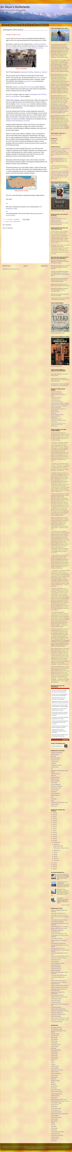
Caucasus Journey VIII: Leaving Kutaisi (62, 882)
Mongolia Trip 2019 (55, 777)
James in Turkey (54, 1071)
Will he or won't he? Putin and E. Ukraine (60, 1018)
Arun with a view (54, 1035)
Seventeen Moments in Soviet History (59, 1113)
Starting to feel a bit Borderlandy (58, 1009)
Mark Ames (53, 1078)
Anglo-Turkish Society (64, 285)
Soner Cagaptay (54, 1115)
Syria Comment (54, 1119)
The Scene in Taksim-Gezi (57, 1012)
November (56, 842)
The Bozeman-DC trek (56, 968)
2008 (54, 868)
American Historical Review (57, 393)
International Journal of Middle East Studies (60, 404)
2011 (54, 862)
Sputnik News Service (56, 1117)
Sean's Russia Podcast (56, 1111)
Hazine (52, 1060)
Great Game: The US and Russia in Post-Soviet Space (59, 990)
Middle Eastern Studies (55, 220)
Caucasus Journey (55, 759)
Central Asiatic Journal (55, 400)
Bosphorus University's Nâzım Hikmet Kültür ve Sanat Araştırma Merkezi (60, 274)
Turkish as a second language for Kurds (60, 956)
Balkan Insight (54, 1037)
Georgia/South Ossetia (56, 765)
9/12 (52, 978)
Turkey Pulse (54, 1129)
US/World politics (55, 804)
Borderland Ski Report (56, 966)
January (56, 860)
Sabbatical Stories (55, 795)
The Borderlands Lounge (56, 1029)
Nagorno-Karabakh (55, 780)
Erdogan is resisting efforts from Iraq (23, 87)
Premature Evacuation (56, 1002)
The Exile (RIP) (54, 1053)
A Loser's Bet (60, 898)
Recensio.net (53, 413)
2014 (54, 836)
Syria (7, 221)
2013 (54, 838)
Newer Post (6, 266)
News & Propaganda (55, 784)
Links (22, 25)
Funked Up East (54, 1057)
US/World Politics (16, 221)
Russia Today (54, 1106)
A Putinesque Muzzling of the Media (59, 920)
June (55, 852)
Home (4, 25)
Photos (34, 25)
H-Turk (52, 1062)
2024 (54, 816)
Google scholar (54, 143)
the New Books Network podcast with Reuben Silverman (60, 267)
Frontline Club (54, 1055)
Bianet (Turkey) (54, 1041)
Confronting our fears (56, 959)
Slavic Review (54, 421)
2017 (54, 830)
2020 (54, 824)
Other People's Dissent (56, 998)
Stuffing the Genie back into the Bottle (59, 1010)
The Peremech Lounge (56, 1102)
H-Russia (53, 1064)
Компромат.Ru (54, 1077)
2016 (54, 832)
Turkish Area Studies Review (57, 424)
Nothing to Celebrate (55, 970)
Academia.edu (54, 140)
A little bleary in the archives (57, 930)
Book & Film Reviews (56, 758)
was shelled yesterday (38, 44)
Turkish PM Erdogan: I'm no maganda (59, 926)
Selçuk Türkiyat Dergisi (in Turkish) (58, 420)
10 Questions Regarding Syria (58, 977)
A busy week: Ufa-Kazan (56, 938)
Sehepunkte (53, 418)
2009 (54, 866)
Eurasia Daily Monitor (56, 1050)
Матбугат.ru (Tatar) (55, 1080)
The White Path (54, 1139)
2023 (54, 818)
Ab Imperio (53, 391)
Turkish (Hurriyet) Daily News (57, 1131)
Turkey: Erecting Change (56, 1021)
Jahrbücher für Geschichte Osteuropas (58, 406)
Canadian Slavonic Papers (56, 397)
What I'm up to (54, 806)
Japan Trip (53, 775)
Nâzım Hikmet (54, 782)
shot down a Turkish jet (40, 77)
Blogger (44, 1148)
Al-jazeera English (55, 1033)
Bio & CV (28, 25)
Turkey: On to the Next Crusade (58, 1014)
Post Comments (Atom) (14, 269)
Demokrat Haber (54, 1046)
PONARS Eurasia (55, 1095)
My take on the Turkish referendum (59, 957)
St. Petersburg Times (55, 1110)
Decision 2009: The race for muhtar (59, 928)
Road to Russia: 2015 (56, 788)
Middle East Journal (55, 411)
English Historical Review (56, 221)
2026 (54, 812)
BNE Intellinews (54, 1039)
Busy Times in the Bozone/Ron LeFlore (60, 1019)
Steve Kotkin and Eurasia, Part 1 (58, 913)
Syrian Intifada (54, 1121)
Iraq (52, 768)
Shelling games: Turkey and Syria (61, 848)
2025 (54, 814)
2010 (54, 864)
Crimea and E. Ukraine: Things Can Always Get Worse (59, 983)
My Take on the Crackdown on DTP (59, 933)
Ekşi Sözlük (53, 141)
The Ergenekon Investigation (57, 921)
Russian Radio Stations (56, 1108)
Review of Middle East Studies (57, 414)
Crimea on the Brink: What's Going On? (60, 985)
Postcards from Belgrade (56, 786)
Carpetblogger (54, 1042)
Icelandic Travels (55, 767)
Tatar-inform (53, 1126)
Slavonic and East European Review (58, 423)
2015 (54, 834)
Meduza (53, 1082)
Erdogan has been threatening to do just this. (18, 120)
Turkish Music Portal (55, 1133)
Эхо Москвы (54, 1140)
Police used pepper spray (23, 104)
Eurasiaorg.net (54, 1051)
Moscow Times (54, 1086)
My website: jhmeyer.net (56, 1027)
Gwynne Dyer (54, 1059)
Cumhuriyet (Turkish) (55, 1044)
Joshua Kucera (54, 1075)
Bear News (53, 756)
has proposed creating (29, 81)
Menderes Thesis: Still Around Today (59, 997)
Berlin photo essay (61, 889)
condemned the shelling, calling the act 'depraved (33, 72)
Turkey (10, 221)
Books (10, 25)
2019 (54, 826)
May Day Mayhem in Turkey (57, 995)
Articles (16, 25)
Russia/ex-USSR (55, 789)
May (55, 854)
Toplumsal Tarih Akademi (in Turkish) (59, 218)
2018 (54, 828)
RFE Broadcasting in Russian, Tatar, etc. (60, 1101)
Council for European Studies (57, 401)
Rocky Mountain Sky (55, 965)
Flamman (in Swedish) (56, 295)
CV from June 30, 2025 (56, 135)
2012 (54, 840)
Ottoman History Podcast (56, 1091)
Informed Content (55, 1068)
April (55, 856)
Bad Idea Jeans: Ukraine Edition (58, 980)
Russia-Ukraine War (55, 793)
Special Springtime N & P (62, 874)
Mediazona (53, 1084)
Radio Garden (54, 1097)
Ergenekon (53, 763)
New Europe (54, 1087)
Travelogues (54, 798)
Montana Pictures (55, 779)
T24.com (53, 1124)
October (56, 844)
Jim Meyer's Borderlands (15, 7)
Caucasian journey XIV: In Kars (58, 948)
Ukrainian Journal (55, 1137)
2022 (54, 820)
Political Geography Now (56, 1093)
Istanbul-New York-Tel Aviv (57, 1069)
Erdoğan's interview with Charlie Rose (59, 987)
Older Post (44, 266)
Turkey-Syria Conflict (58, 846)
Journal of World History (56, 407)
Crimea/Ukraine (54, 761)
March (55, 858)
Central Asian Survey (55, 398)
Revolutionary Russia (55, 416)
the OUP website (10, 215)
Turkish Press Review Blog (57, 1135)
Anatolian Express (55, 754)
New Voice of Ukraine (56, 1089)
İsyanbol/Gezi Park (55, 773)
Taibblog (53, 1122)
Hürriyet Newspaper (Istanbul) (57, 403)
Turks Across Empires (56, 1016)
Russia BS (54, 1104)
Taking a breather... (55, 961)
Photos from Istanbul (55, 1000)
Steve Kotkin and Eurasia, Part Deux (59, 915)
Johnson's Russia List (56, 1073)
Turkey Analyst (54, 1128)
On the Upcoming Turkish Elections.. (59, 975)
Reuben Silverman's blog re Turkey (59, 1099)
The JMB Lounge (43, 25)
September (56, 850)
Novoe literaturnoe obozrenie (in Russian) (59, 222)
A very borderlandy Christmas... (58, 963)
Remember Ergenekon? (56, 1007)
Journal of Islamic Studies (56, 224)
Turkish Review (54, 425)
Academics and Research (57, 752)
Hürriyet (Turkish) (55, 1066)
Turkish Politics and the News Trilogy (59, 802)
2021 (54, 822)
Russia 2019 (54, 791)
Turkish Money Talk (55, 931)
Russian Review (54, 217)
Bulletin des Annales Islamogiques (58, 394)
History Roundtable (55, 381)
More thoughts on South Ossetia (58, 943)
